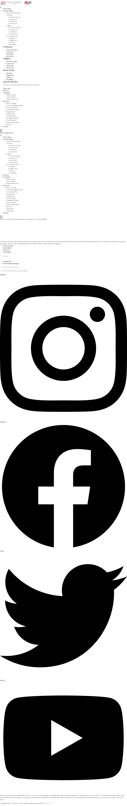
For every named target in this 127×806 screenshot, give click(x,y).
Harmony (12, 42)
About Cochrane (11, 103)
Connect (5, 126)
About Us (6, 91)
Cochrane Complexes (12, 110)
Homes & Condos (15, 17)
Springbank (13, 44)
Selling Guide (10, 114)
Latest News (9, 211)
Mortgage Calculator (12, 118)
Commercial (13, 19)
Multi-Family (13, 21)
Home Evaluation (11, 120)
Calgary (8, 25)
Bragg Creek (13, 40)
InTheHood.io (47, 803)
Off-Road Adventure (12, 99)
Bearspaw (12, 38)
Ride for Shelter (11, 95)
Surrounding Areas (12, 36)
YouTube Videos (11, 116)
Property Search (8, 11)
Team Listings (7, 9)
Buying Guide (10, 112)
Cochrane (9, 15)
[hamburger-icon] (0, 135)
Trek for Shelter (11, 97)
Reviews (8, 124)
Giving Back (6, 93)
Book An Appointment (13, 122)
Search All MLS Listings (13, 13)
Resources (6, 101)
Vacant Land (13, 23)
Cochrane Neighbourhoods (14, 105)
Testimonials (10, 209)
